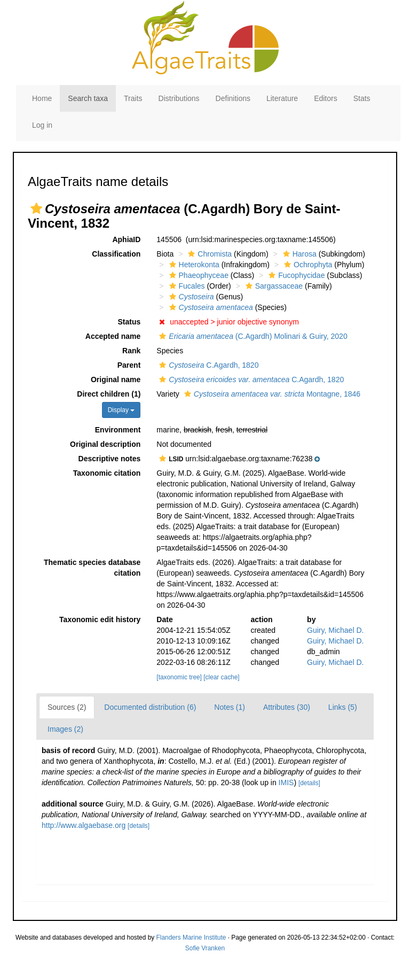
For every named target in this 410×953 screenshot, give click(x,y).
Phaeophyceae (197, 275)
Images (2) (65, 729)
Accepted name (112, 336)
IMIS (286, 782)
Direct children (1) (108, 394)
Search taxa (88, 98)
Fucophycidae (295, 275)
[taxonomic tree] (179, 677)
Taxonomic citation (107, 473)
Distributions (179, 98)
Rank (131, 350)
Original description (105, 444)
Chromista (208, 254)
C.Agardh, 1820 (207, 365)
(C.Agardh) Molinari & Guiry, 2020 (251, 336)
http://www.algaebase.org (83, 825)
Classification (116, 254)
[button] (36, 208)
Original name (115, 379)
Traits (133, 98)
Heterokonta (193, 264)
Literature (282, 98)
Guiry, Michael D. (335, 630)
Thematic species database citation (92, 567)
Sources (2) (67, 707)
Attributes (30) (286, 707)
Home (42, 98)
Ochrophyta (306, 264)
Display (121, 410)
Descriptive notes (109, 458)
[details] (309, 783)
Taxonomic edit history (99, 619)
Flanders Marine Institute (191, 937)
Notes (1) (229, 707)
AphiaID (126, 239)
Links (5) (342, 707)
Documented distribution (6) (150, 707)
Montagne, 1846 (271, 394)
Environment (118, 429)
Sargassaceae (273, 286)
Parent (129, 365)
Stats (361, 98)
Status (129, 321)
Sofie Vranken (205, 948)
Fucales (186, 286)
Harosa (298, 254)
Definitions (233, 98)
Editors (325, 98)
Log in (42, 125)
